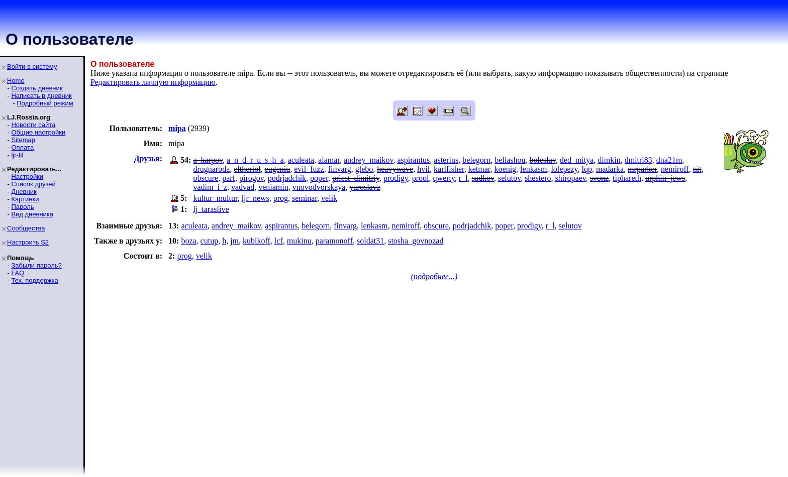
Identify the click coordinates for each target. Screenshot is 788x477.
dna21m (669, 160)
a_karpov (208, 160)
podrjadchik (287, 178)
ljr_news (255, 198)
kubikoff (256, 240)
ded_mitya (577, 160)
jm (234, 240)
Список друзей (33, 184)
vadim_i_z (210, 187)
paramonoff (334, 240)
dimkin (609, 160)
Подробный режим (45, 103)
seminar (304, 198)
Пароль (22, 206)
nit (697, 169)
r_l (463, 178)
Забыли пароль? (36, 265)
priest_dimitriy (355, 178)
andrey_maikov (368, 160)
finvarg (339, 169)
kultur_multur (215, 198)
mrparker (642, 169)
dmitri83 (638, 160)
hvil (423, 169)
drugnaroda (211, 169)
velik (329, 198)
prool (420, 178)
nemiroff (675, 169)
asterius (446, 160)
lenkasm (533, 169)
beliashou (510, 160)
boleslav (543, 160)
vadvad (242, 187)
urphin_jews (665, 178)
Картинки (25, 199)
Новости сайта (33, 125)
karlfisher (449, 169)
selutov (509, 178)
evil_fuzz (309, 169)
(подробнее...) (434, 276)
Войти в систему (32, 66)
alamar (329, 160)
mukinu (299, 240)
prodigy (395, 178)
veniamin (273, 187)
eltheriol (247, 169)
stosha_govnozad (415, 240)
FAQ (17, 273)
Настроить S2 (28, 242)
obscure (205, 178)
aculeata (301, 160)
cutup (210, 240)
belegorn (476, 160)
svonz (599, 178)
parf (228, 178)
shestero (538, 178)
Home (16, 80)
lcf (278, 240)
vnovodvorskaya (319, 187)
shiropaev (570, 178)
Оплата (22, 147)
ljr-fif (17, 155)
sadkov (483, 178)
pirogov (251, 178)
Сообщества (26, 228)
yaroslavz (364, 187)
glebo (364, 169)
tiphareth (627, 178)
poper (319, 178)
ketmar (479, 169)
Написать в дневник (41, 95)
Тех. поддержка (34, 280)
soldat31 (370, 240)
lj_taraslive (211, 209)
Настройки (27, 176)
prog (280, 198)
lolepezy (564, 169)
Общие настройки (38, 132)
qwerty (443, 178)
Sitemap (23, 140)
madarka (610, 169)
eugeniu (277, 169)
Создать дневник (36, 88)
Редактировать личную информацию (153, 82)
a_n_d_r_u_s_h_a (255, 160)
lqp (587, 169)
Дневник (23, 191)
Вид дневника (32, 214)
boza (188, 240)
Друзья (147, 158)
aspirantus (413, 160)
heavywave (395, 169)
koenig (506, 169)
